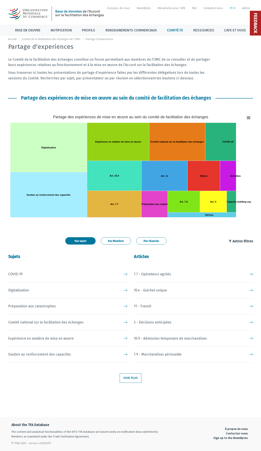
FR (232, 8)
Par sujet (80, 241)
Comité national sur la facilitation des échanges (67, 322)
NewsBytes (144, 8)
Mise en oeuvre (27, 30)
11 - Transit (193, 306)
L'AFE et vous (235, 30)
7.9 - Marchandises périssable (193, 354)
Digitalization (67, 290)
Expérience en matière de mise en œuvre (67, 338)
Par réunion (151, 241)
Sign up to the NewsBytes (230, 438)
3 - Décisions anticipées (193, 322)
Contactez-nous (213, 8)
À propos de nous (118, 8)
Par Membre (116, 241)
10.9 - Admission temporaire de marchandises (193, 338)
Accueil (12, 39)
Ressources (203, 30)
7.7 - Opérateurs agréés (193, 274)
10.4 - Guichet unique (193, 290)
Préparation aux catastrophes (67, 306)
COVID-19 (67, 274)
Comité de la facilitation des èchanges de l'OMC (51, 39)
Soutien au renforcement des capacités (67, 354)
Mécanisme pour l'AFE (171, 8)
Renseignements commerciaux (131, 30)
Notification (61, 30)
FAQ (194, 8)
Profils (88, 30)
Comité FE (175, 30)
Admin (246, 8)
